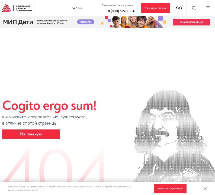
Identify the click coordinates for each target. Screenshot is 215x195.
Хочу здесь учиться (155, 7)
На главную (31, 134)
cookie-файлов (67, 186)
